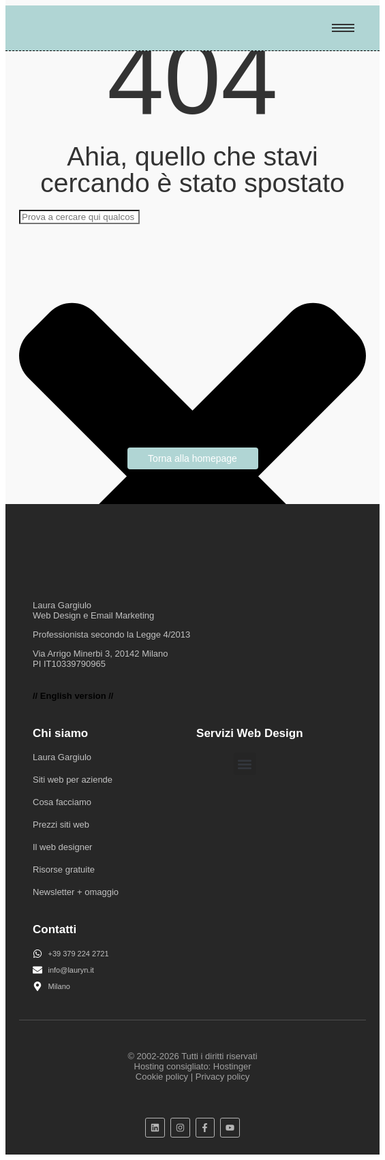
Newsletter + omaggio (76, 892)
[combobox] (79, 217)
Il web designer (62, 847)
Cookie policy (162, 1076)
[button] (245, 764)
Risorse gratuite (64, 869)
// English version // (73, 696)
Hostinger (232, 1066)
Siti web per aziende (72, 779)
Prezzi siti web (61, 824)
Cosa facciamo (62, 802)
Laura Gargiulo (62, 757)
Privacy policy (222, 1076)
